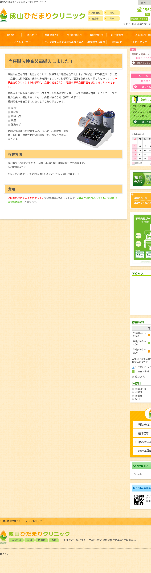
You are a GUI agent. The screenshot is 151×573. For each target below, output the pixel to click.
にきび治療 (117, 35)
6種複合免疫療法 (96, 42)
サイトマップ (35, 521)
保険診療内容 (74, 35)
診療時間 (117, 42)
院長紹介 (32, 35)
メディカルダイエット (21, 42)
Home (10, 35)
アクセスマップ (138, 42)
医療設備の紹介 (53, 35)
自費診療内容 (95, 35)
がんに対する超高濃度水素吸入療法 (63, 42)
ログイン (4, 553)
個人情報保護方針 (12, 521)
